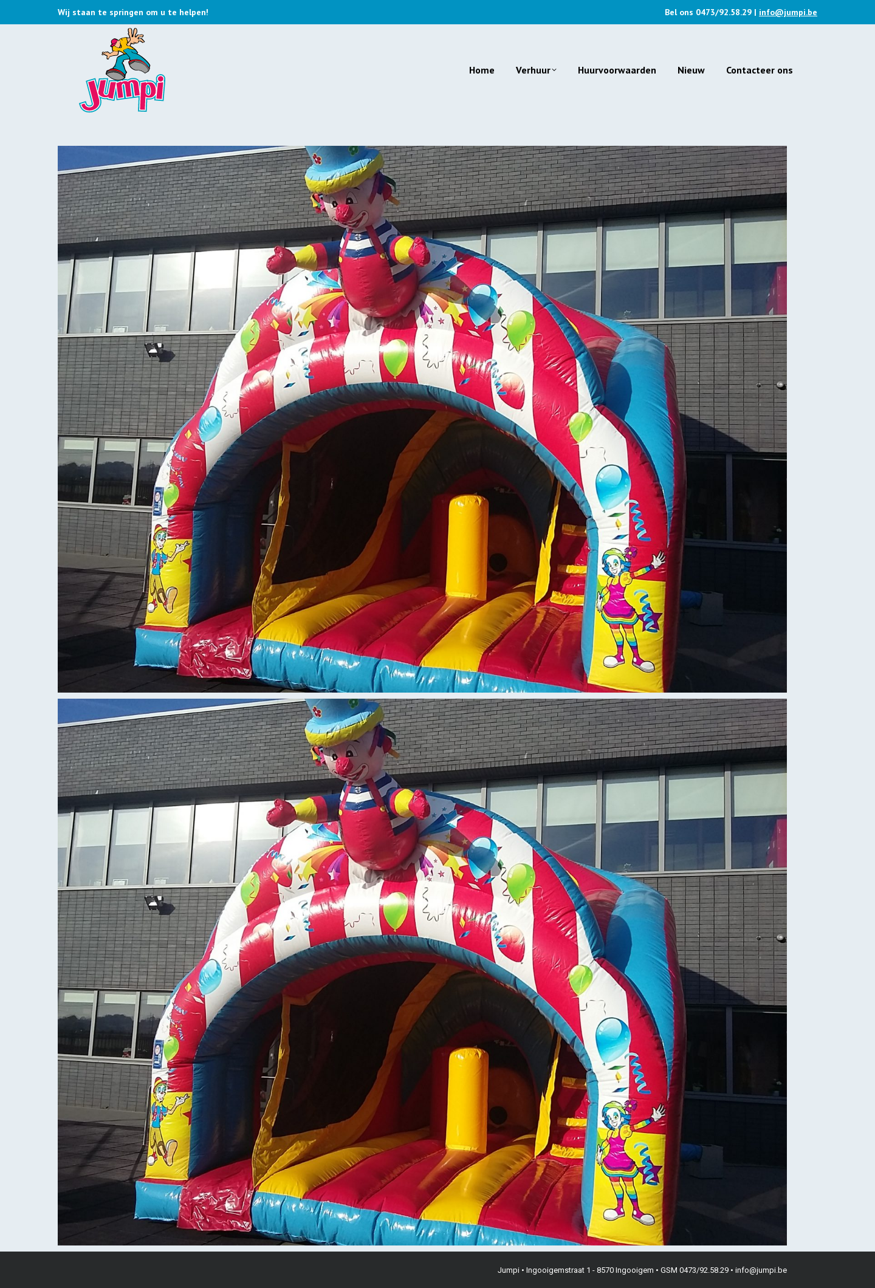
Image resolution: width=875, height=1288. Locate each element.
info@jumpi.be (788, 12)
